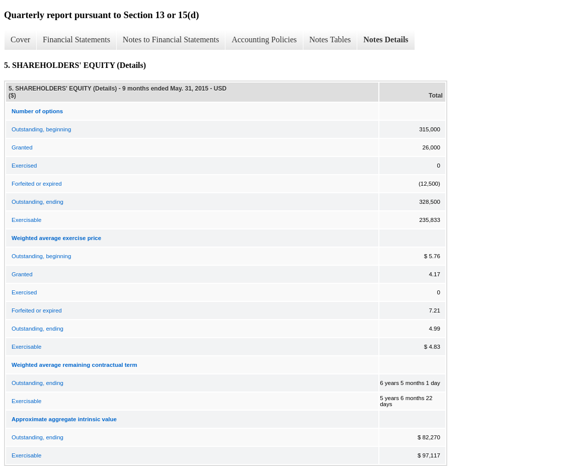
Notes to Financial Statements (171, 39)
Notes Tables (330, 39)
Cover (20, 39)
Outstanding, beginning (41, 129)
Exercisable (26, 220)
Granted (22, 147)
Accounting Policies (263, 39)
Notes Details (385, 39)
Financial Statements (76, 39)
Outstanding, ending (37, 202)
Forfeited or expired (37, 184)
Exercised (24, 166)
